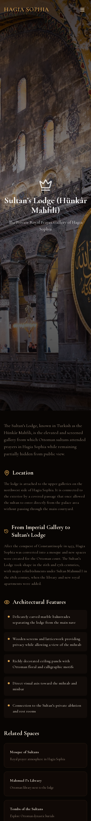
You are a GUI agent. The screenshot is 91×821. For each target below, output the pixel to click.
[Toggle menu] (82, 9)
